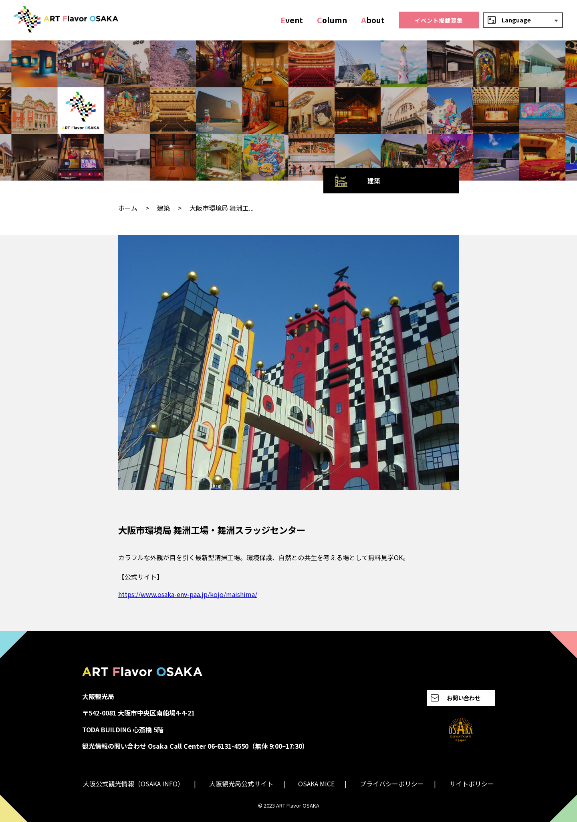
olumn (332, 20)
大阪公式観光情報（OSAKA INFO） (133, 783)
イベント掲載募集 (439, 20)
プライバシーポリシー (392, 783)
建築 (163, 208)
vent (291, 20)
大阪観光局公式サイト (241, 783)
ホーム (127, 208)
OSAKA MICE (316, 783)
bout (373, 20)
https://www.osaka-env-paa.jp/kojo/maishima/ (187, 594)
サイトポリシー (471, 783)
